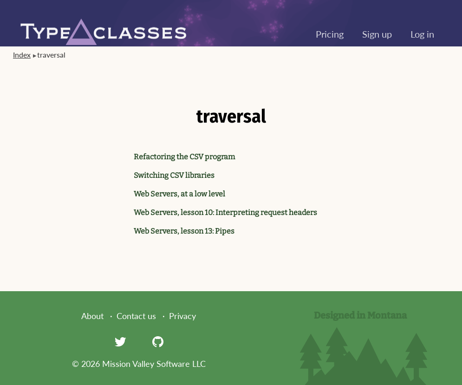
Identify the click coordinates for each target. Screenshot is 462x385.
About (92, 316)
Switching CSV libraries (174, 175)
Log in (422, 33)
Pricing (330, 33)
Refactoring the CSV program (184, 156)
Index (22, 54)
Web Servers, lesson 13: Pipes (184, 231)
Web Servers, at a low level (179, 193)
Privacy (182, 316)
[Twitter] (120, 341)
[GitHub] (157, 341)
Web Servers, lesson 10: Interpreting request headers (225, 212)
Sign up (377, 33)
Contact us (136, 316)
